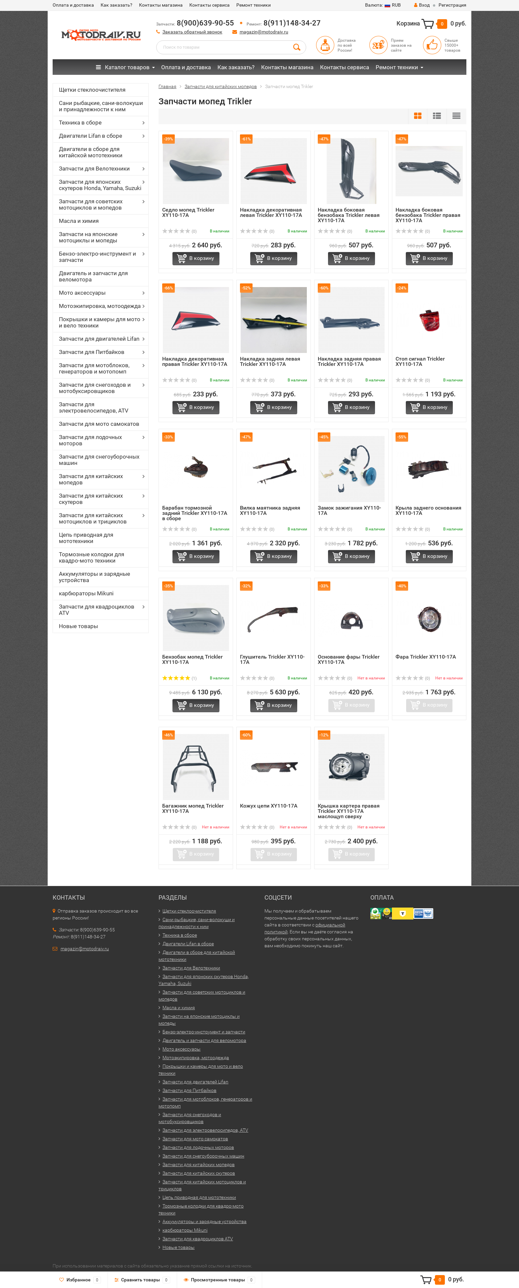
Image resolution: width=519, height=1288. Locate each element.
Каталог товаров (123, 67)
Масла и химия (79, 221)
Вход (422, 5)
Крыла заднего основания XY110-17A (428, 510)
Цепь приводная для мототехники (86, 537)
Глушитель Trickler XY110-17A (272, 659)
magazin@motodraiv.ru (264, 31)
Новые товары (78, 626)
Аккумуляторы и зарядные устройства (94, 576)
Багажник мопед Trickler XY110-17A (193, 808)
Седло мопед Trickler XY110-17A (188, 212)
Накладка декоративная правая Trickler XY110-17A (194, 361)
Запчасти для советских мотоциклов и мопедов (90, 204)
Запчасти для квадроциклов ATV (96, 609)
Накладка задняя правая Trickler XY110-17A (349, 361)
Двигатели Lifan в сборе (90, 135)
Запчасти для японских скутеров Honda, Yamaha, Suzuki (100, 184)
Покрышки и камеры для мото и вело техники (99, 322)
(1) (179, 678)
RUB (383, 5)
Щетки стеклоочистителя (92, 89)
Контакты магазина (161, 5)
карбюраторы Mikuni (86, 593)
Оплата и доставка (73, 5)
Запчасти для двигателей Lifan (99, 338)
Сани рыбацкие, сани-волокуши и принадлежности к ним (101, 106)
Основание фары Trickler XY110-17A (349, 659)
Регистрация (452, 5)
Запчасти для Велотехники (94, 168)
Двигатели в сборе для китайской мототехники (90, 152)
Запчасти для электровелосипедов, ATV (93, 407)
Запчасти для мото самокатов (99, 424)
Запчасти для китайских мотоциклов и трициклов (93, 518)
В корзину (201, 258)
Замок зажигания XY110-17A (349, 510)
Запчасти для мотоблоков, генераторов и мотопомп (94, 368)
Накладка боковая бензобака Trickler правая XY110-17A (428, 215)
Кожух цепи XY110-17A (269, 806)
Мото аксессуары (82, 292)
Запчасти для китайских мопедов (91, 479)
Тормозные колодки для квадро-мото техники (91, 557)
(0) (179, 231)
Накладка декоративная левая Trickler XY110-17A (271, 212)
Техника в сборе (80, 122)
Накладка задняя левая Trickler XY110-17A (270, 361)
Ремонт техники (253, 5)
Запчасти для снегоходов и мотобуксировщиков (95, 387)
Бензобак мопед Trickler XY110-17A (192, 659)
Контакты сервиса (209, 5)
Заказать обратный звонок (192, 31)
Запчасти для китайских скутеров (91, 498)
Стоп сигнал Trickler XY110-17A (420, 361)
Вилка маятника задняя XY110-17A (270, 510)
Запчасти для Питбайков (91, 352)
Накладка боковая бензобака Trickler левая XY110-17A (349, 215)
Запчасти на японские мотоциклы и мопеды (88, 237)
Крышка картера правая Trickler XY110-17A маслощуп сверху (349, 811)
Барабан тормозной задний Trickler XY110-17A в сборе (194, 513)
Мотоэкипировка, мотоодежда (100, 306)
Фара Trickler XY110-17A (426, 657)
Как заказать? (116, 5)
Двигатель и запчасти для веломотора (93, 276)
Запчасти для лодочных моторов (90, 440)
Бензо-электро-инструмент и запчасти (97, 256)
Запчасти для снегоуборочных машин (99, 459)
